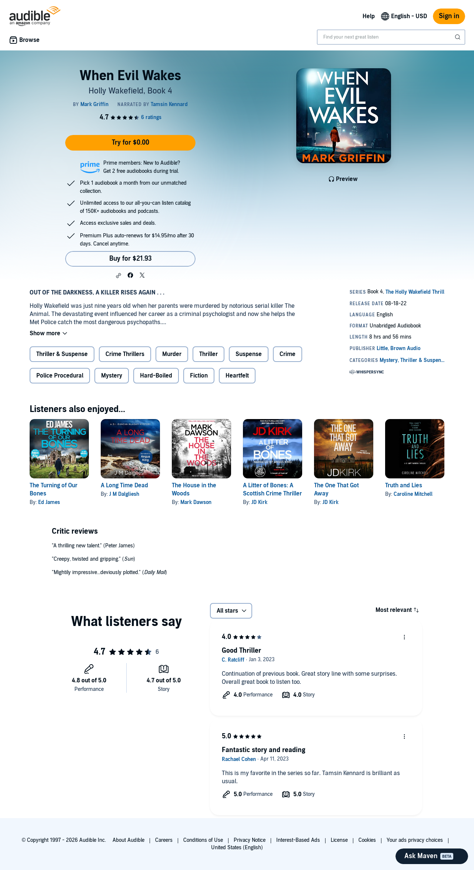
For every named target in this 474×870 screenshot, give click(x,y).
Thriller (208, 354)
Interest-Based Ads (298, 840)
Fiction (199, 375)
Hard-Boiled (156, 375)
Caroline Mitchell (413, 494)
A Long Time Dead (124, 485)
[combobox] (391, 37)
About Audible (128, 840)
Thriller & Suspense (62, 354)
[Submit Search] (458, 37)
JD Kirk (259, 502)
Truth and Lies (403, 485)
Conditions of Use (203, 840)
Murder (171, 354)
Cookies (367, 840)
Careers (164, 840)
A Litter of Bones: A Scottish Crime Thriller (272, 489)
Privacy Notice (250, 840)
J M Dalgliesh (124, 494)
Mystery (111, 375)
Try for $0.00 (130, 142)
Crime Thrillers (125, 354)
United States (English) (237, 847)
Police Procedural (59, 375)
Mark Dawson (195, 502)
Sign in (449, 16)
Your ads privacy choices (415, 840)
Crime (288, 354)
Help (369, 16)
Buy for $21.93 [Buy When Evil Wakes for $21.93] (130, 259)
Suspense (249, 354)
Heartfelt (237, 375)
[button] (118, 276)
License (339, 840)
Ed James (49, 502)
